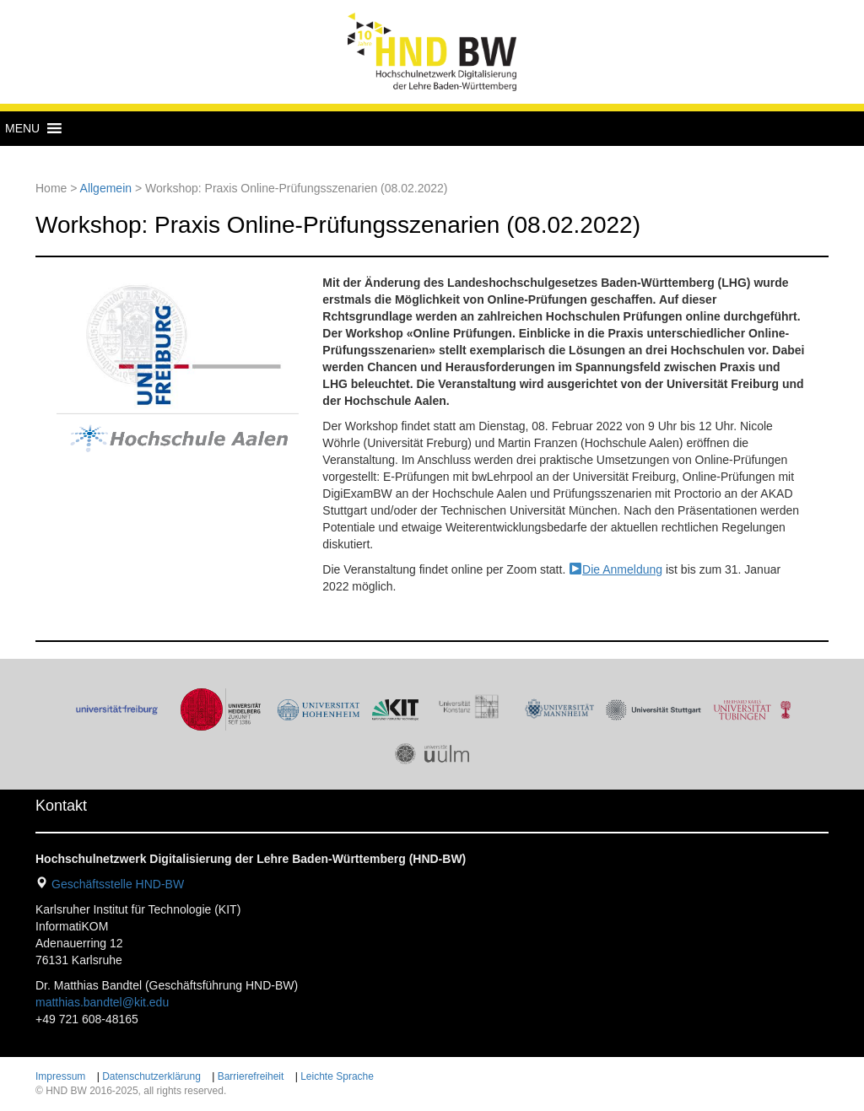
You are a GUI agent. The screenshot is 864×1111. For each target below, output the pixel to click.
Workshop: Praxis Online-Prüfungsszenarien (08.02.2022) (337, 225)
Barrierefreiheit (251, 1076)
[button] (22, 128)
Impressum (60, 1076)
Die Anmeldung (622, 569)
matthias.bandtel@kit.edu (102, 1002)
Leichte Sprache (337, 1076)
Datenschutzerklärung (151, 1076)
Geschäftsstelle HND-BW (117, 884)
